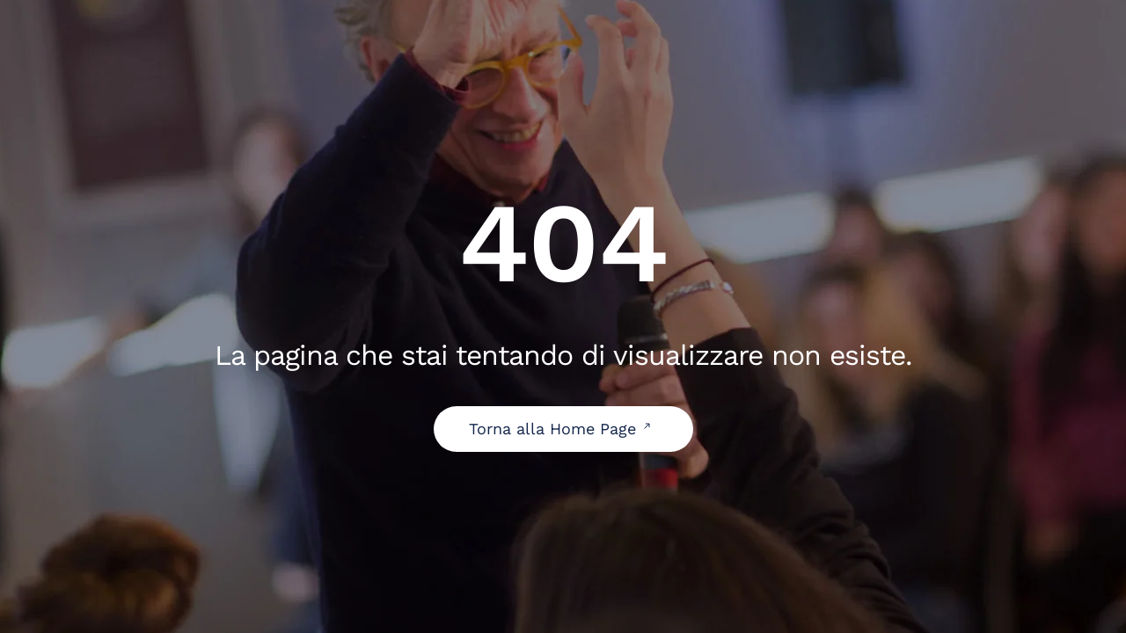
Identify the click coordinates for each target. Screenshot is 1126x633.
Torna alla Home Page (563, 428)
